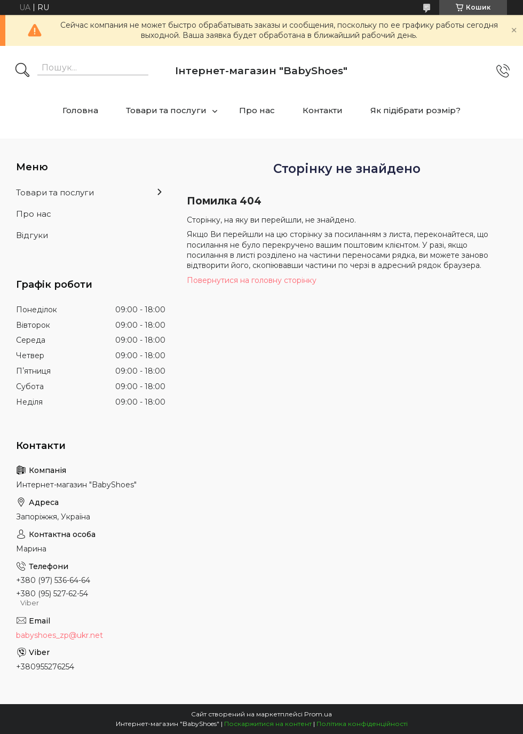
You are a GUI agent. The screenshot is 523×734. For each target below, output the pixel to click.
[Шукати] (22, 71)
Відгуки (32, 235)
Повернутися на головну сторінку (251, 280)
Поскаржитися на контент (268, 724)
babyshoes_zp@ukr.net (59, 635)
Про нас (257, 110)
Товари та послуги (166, 110)
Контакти (323, 110)
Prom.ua (318, 714)
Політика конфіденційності (362, 724)
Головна (80, 110)
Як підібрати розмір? (415, 110)
